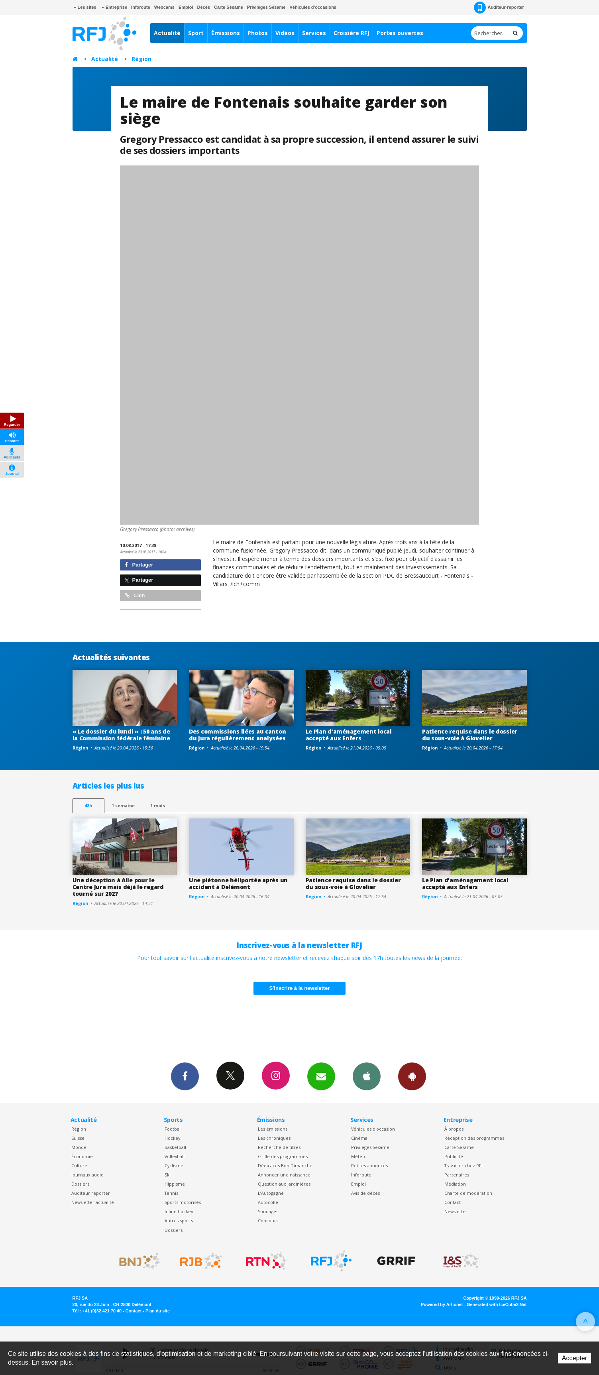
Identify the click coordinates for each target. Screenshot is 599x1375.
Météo (358, 1156)
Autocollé (268, 1202)
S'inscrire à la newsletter (299, 988)
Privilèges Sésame (266, 7)
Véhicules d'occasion (373, 1128)
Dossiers (80, 1183)
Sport (196, 33)
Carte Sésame (228, 7)
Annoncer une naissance (284, 1174)
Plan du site (157, 1310)
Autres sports (179, 1220)
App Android (412, 1076)
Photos (257, 33)
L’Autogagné (271, 1193)
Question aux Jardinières (284, 1183)
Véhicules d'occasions (312, 7)
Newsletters (321, 1076)
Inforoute (140, 7)
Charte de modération (468, 1193)
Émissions (225, 33)
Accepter (574, 1358)
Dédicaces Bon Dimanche (285, 1165)
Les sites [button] (84, 7)
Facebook (185, 1076)
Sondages (268, 1211)
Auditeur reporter (90, 1193)
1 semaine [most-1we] (123, 805)
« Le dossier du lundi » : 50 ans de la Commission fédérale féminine (121, 735)
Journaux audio (87, 1174)
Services (314, 33)
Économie (82, 1156)
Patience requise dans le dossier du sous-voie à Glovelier (469, 735)
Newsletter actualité (92, 1202)
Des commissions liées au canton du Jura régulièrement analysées (237, 735)
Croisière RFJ (351, 33)
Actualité (167, 33)
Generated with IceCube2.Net (496, 1304)
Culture (79, 1165)
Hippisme (175, 1183)
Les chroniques (274, 1138)
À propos (453, 1128)
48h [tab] (88, 805)
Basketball (175, 1147)
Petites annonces (369, 1165)
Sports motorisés (183, 1202)
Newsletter (455, 1211)
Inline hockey (179, 1211)
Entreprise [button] (114, 7)
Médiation (455, 1183)
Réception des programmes (474, 1138)
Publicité (453, 1156)
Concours (268, 1220)
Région (141, 59)
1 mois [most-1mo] (157, 805)
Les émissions (272, 1128)
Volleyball (175, 1156)
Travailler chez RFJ (463, 1165)
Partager (139, 565)
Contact (452, 1202)
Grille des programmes (283, 1156)
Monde (78, 1147)
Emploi (186, 7)
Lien (135, 595)
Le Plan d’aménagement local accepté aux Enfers (349, 735)
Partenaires (456, 1174)
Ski (168, 1174)
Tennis (171, 1193)
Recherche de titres (279, 1147)
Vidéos (285, 33)
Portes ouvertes (400, 33)
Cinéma (359, 1138)
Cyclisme (174, 1165)
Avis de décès (365, 1193)
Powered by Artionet (442, 1304)
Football (173, 1128)
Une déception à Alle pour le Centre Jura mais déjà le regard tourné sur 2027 (118, 886)
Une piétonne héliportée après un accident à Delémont (238, 883)
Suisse (77, 1138)
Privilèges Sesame (370, 1147)
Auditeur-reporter (499, 8)
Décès (203, 7)
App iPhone (367, 1076)
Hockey (172, 1138)
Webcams (164, 7)
